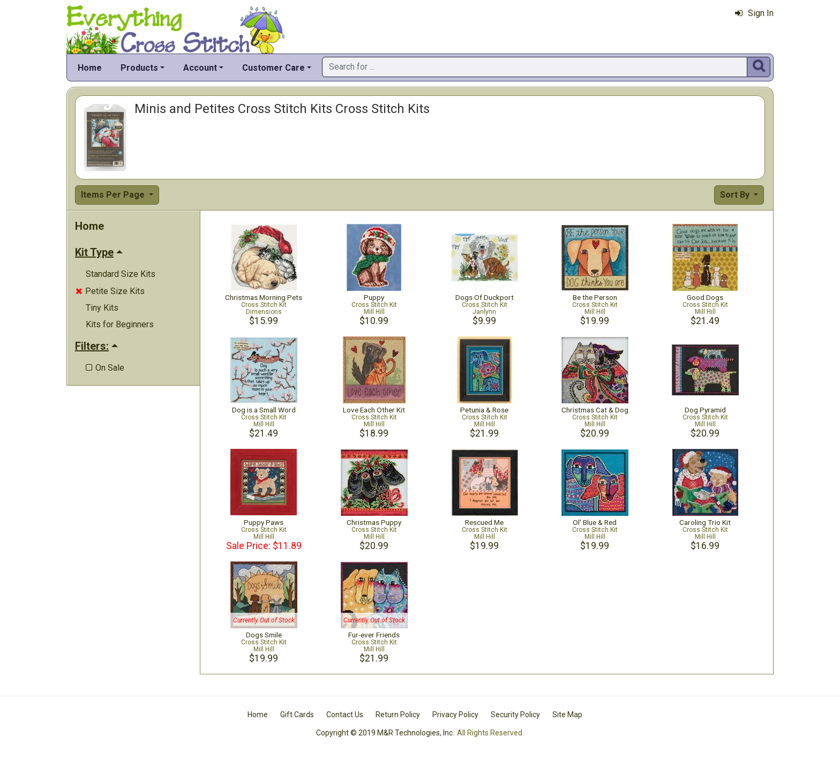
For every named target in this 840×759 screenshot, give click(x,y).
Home (90, 68)
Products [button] (139, 68)
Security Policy (515, 714)
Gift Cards (297, 714)
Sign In (754, 13)
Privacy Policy (455, 714)
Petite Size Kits (110, 291)
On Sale (105, 368)
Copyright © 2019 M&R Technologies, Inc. (385, 732)
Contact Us (344, 714)
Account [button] (200, 68)
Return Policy (398, 714)
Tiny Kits (102, 308)
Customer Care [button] (273, 68)
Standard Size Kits (120, 274)
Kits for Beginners (120, 324)
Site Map (567, 714)
